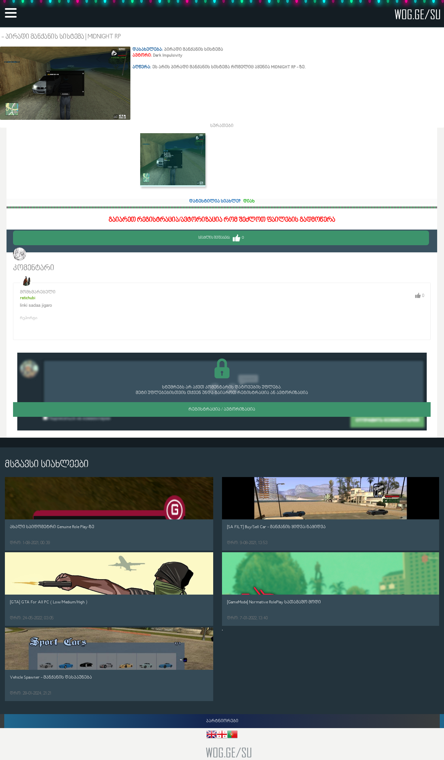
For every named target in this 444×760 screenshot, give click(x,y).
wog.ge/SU (417, 14)
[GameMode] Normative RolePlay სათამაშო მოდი (274, 602)
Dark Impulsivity (46, 255)
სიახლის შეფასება (221, 238)
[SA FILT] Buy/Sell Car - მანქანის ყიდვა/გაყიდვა (276, 527)
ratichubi (27, 298)
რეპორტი (28, 317)
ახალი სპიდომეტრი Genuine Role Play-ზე (52, 527)
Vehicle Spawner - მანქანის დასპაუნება (51, 677)
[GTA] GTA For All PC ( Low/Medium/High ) (48, 602)
